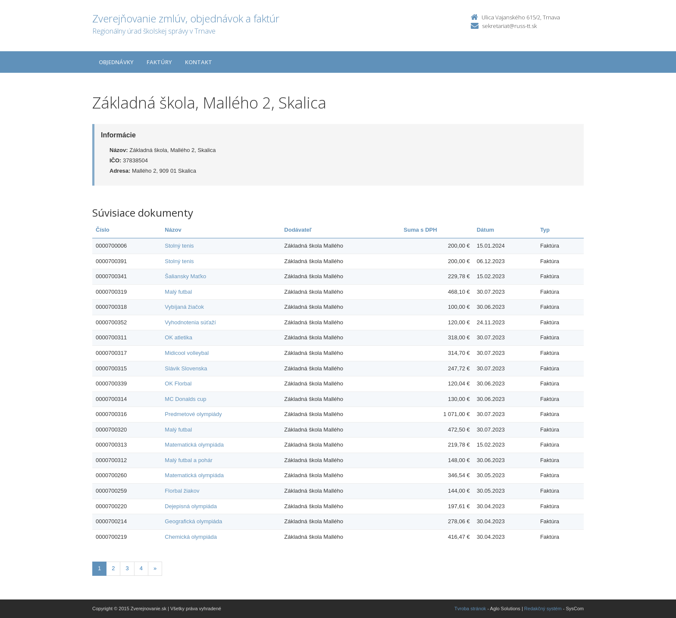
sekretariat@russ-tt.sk (509, 26)
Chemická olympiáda (191, 537)
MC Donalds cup (185, 399)
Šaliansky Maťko (185, 276)
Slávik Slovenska (186, 368)
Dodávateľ (298, 230)
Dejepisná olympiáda (191, 506)
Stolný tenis (179, 245)
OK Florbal (178, 383)
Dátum (485, 230)
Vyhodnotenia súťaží (190, 322)
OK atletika (178, 337)
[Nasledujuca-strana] (155, 569)
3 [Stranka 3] (126, 568)
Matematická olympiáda (194, 444)
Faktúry (159, 62)
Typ (545, 230)
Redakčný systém (543, 608)
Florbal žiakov (182, 491)
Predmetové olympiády (193, 414)
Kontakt (198, 62)
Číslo (103, 230)
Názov (173, 230)
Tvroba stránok (470, 608)
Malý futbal (178, 292)
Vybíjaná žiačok (184, 307)
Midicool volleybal (187, 353)
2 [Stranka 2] (113, 568)
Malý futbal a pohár (189, 460)
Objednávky (116, 62)
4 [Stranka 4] (141, 568)
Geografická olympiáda (193, 521)
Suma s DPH (420, 230)
